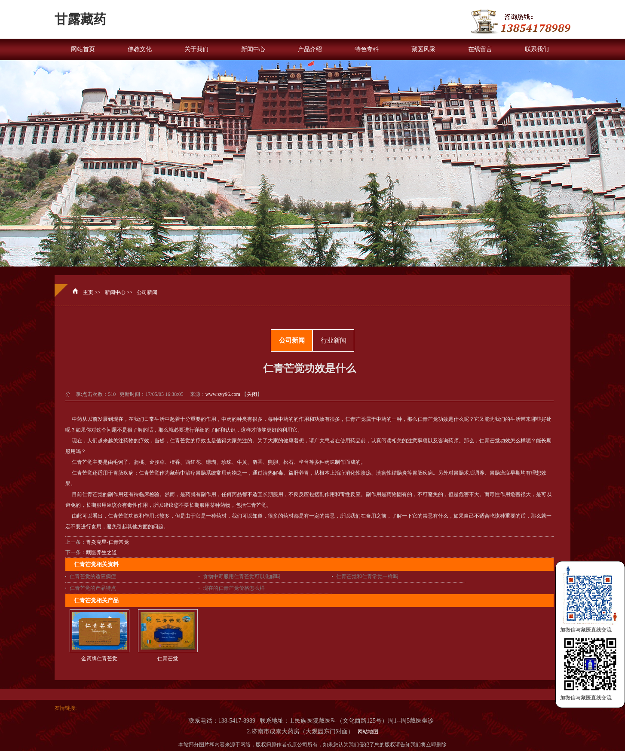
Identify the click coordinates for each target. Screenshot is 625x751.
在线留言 (480, 49)
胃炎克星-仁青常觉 (107, 542)
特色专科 (367, 49)
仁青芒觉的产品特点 (93, 588)
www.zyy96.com (222, 394)
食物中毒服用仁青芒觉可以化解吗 (241, 576)
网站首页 (83, 49)
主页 (88, 292)
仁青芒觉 (167, 659)
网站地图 (366, 732)
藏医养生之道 (101, 552)
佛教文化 (140, 49)
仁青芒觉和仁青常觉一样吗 (367, 576)
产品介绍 (310, 49)
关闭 (252, 394)
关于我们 (196, 49)
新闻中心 (253, 49)
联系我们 (537, 49)
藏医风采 (423, 49)
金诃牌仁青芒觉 (99, 659)
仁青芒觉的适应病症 (93, 576)
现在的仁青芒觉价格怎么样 (234, 588)
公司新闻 (147, 292)
